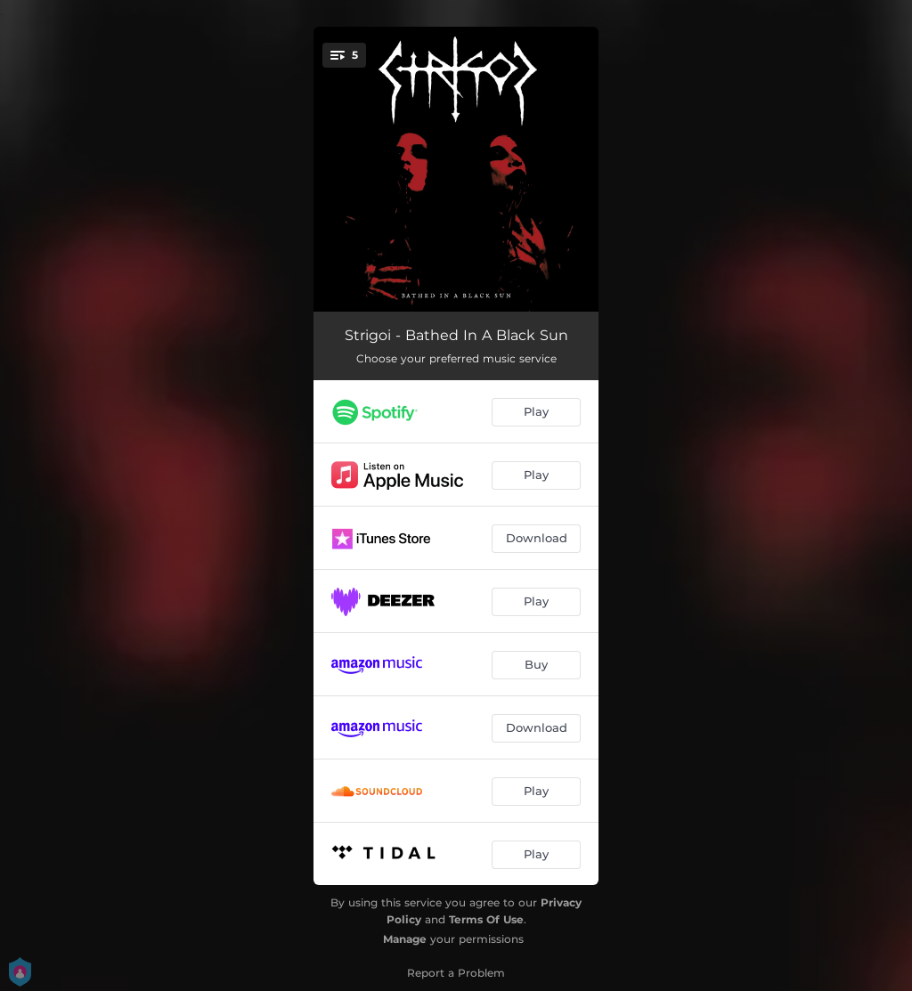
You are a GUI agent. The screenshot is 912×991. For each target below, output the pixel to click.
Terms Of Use (486, 919)
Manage (405, 939)
